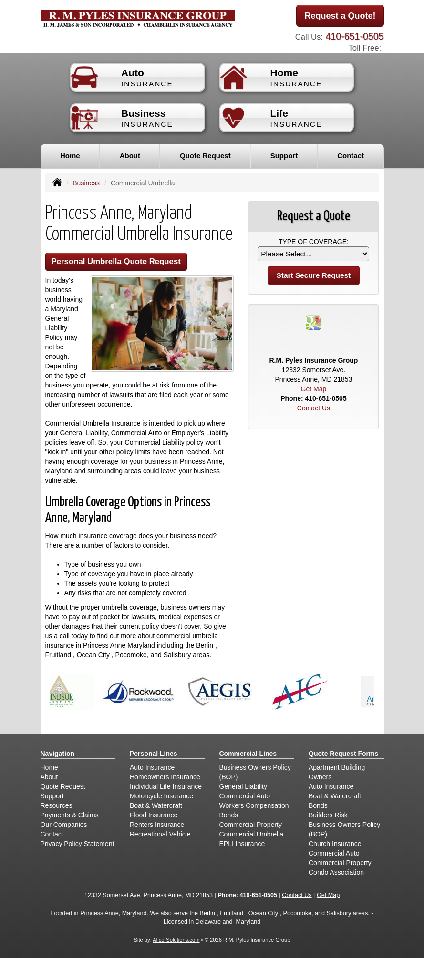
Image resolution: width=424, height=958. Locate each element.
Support (52, 796)
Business (86, 183)
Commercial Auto (244, 796)
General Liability (243, 786)
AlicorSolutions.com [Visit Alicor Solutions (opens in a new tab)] (176, 940)
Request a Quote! (339, 15)
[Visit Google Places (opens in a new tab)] (313, 322)
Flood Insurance (153, 815)
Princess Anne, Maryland (113, 913)
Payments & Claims (70, 815)
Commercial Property (250, 824)
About (130, 156)
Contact (350, 156)
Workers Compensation (254, 805)
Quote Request (63, 786)
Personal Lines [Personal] (153, 753)
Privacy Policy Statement (77, 843)
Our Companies (64, 824)
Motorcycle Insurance (161, 796)
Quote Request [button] (205, 156)
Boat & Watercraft (156, 805)
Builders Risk (328, 815)
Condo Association (336, 872)
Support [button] (284, 156)
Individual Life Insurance (166, 786)
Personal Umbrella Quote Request (116, 261)
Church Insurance (335, 843)
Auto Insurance (152, 767)
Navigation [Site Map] (58, 753)
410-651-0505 (354, 36)
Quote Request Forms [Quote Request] (343, 753)
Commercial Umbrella (251, 834)
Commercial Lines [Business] (248, 753)
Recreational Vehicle (160, 834)
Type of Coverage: (314, 241)
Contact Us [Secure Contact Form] (313, 408)
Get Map (314, 389)
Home (70, 156)
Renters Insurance (157, 824)
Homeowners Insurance (165, 777)
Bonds (228, 815)
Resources (56, 805)
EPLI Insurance (242, 843)
